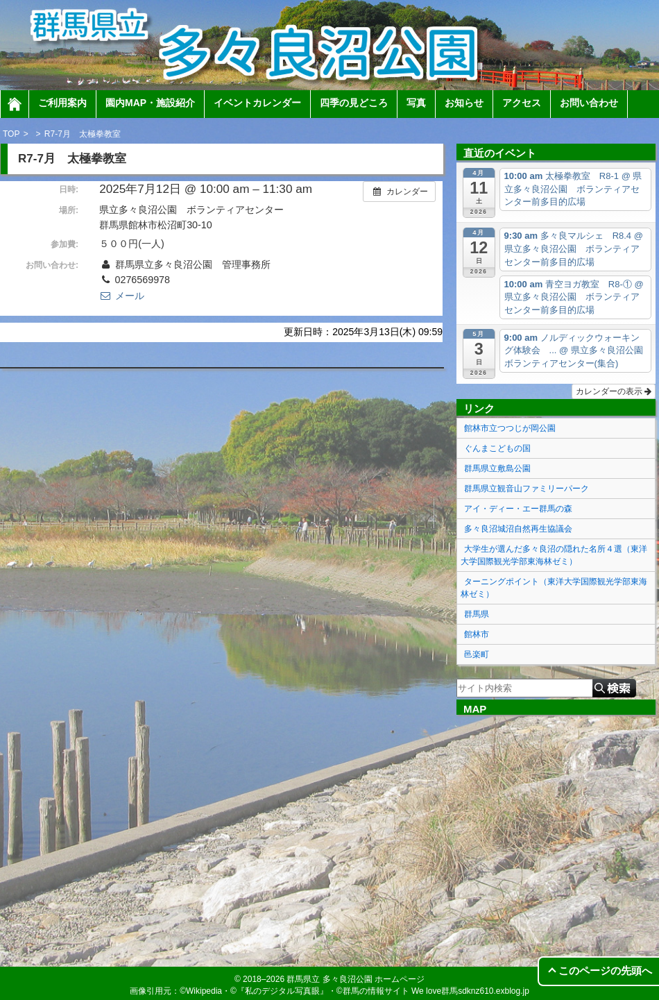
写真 (416, 102)
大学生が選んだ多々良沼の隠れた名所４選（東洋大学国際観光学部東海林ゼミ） (554, 555)
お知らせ (464, 102)
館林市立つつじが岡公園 (510, 428)
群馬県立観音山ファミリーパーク (526, 488)
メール (121, 295)
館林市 (476, 634)
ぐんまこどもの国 (497, 448)
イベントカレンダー (257, 102)
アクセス (521, 102)
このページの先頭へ (605, 970)
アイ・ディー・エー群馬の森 (518, 509)
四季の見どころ (354, 102)
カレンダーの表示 (613, 391)
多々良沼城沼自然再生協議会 (518, 529)
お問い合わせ (589, 102)
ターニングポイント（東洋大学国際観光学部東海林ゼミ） (554, 588)
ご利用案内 (62, 102)
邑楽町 (476, 654)
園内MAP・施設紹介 (150, 102)
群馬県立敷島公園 (497, 468)
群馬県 (476, 614)
